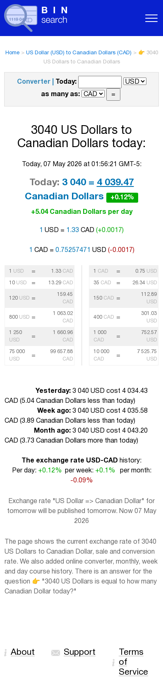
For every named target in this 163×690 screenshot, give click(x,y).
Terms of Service (133, 662)
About (23, 652)
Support (80, 652)
